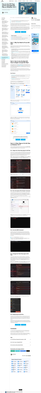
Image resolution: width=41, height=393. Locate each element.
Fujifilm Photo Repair (14, 369)
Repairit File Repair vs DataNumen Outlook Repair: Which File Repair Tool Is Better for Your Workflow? (5, 33)
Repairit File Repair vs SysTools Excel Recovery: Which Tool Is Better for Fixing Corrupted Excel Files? (5, 51)
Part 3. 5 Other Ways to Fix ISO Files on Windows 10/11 (18, 39)
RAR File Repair (26, 363)
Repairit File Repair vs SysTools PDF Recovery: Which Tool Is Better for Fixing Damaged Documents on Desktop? (5, 47)
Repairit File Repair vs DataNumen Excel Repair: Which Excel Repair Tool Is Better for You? (5, 36)
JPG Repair (20, 371)
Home (11, 17)
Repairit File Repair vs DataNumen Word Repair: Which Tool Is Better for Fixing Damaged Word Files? (5, 39)
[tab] (5, 18)
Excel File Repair (21, 361)
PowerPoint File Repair (27, 361)
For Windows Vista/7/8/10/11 (18, 33)
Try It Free (17, 139)
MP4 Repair (26, 369)
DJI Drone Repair (21, 367)
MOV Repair (14, 371)
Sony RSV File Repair (14, 365)
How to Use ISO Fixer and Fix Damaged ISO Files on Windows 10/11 (5, 58)
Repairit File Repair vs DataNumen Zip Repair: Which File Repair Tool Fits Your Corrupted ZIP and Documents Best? (5, 43)
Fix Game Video (20, 369)
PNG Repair (26, 371)
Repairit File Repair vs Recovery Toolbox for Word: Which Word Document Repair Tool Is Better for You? (5, 29)
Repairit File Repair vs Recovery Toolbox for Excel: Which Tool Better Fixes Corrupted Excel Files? (5, 26)
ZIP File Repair (20, 363)
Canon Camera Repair (20, 365)
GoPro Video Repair (26, 365)
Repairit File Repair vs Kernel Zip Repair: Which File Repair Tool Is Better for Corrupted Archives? (5, 54)
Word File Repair (13, 78)
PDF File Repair (14, 363)
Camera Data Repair (14, 367)
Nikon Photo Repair (26, 367)
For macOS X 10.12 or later (23, 33)
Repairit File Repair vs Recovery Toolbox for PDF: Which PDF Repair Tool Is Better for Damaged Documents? (5, 22)
